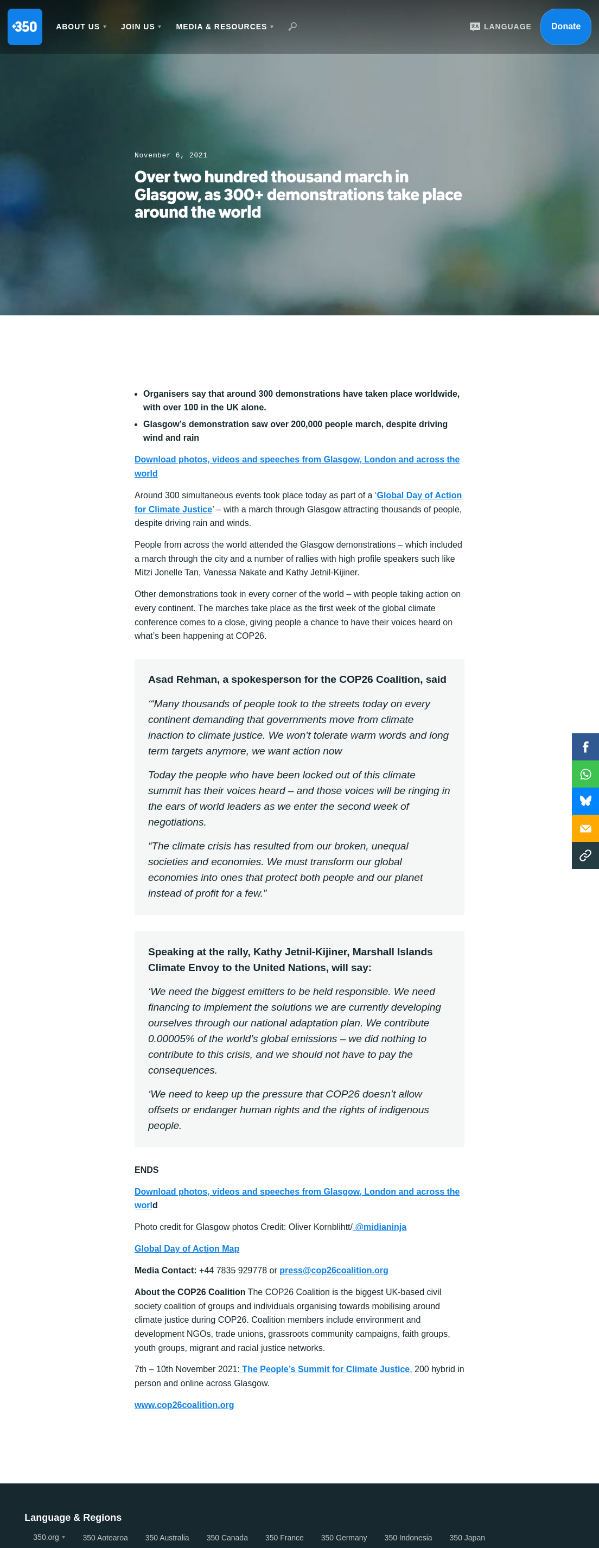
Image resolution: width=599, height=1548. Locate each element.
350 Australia (167, 1537)
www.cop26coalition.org (184, 1405)
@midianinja (379, 1227)
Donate (566, 26)
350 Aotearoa (105, 1537)
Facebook (585, 746)
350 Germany (344, 1537)
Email (585, 828)
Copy (585, 855)
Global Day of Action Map (187, 1248)
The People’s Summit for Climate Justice (325, 1369)
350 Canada (227, 1537)
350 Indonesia (408, 1537)
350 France (284, 1537)
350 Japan (467, 1537)
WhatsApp (585, 774)
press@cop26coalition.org (333, 1270)
